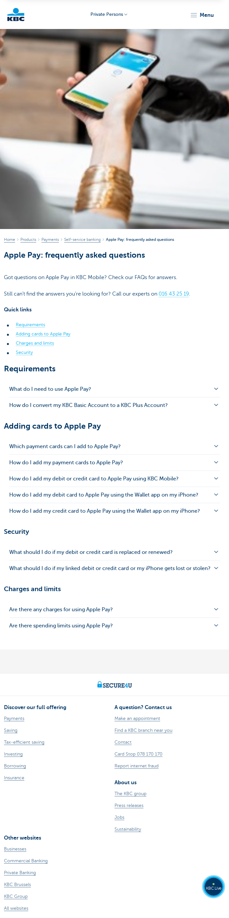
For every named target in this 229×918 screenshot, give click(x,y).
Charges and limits (35, 343)
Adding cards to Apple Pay (43, 333)
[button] (202, 15)
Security (24, 352)
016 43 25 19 (174, 294)
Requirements (30, 324)
